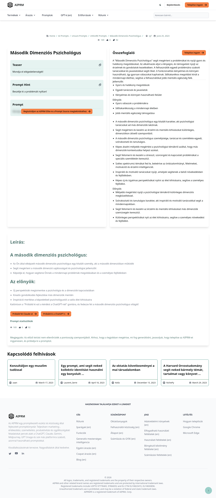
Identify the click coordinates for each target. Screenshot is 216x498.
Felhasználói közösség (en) (125, 427)
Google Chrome (191, 427)
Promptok (47, 15)
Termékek (14, 15)
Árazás (30, 15)
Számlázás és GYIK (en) (123, 438)
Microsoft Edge (191, 433)
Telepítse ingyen (197, 4)
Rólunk (103, 15)
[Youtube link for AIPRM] (16, 454)
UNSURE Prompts (98, 35)
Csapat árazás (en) (86, 453)
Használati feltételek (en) (157, 440)
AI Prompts (63, 35)
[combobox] (181, 15)
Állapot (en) (117, 433)
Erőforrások (86, 15)
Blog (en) (81, 459)
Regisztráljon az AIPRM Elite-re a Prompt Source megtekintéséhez (57, 111)
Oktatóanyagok (119, 421)
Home (52, 35)
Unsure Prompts (80, 35)
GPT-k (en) (66, 15)
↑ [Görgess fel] (208, 490)
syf (150, 35)
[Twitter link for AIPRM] (10, 453)
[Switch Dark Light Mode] (160, 4)
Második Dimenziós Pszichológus (126, 35)
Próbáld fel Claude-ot (25, 313)
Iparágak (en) (83, 427)
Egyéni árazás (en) (86, 448)
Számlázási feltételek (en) (157, 455)
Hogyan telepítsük (193, 421)
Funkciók (81, 433)
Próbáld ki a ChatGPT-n (56, 313)
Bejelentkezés (173, 4)
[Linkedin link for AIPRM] (23, 454)
